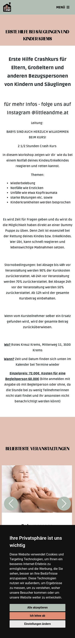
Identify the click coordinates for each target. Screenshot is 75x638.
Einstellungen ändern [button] (37, 623)
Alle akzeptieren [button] (37, 607)
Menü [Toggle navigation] (62, 7)
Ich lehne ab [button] (37, 615)
